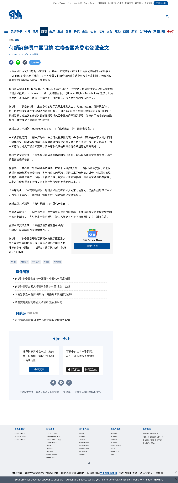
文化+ (48, 451)
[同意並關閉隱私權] (176, 472)
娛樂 (126, 31)
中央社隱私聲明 (108, 473)
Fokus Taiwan (90, 3)
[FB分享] (11, 62)
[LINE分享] (18, 62)
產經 (60, 31)
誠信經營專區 (84, 454)
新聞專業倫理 (84, 451)
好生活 (120, 3)
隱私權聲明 (83, 457)
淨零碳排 (102, 3)
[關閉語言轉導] (176, 479)
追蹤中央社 (92, 246)
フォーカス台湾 (75, 3)
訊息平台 (114, 448)
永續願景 (149, 3)
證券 (68, 31)
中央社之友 (115, 457)
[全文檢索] (167, 16)
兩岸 (52, 31)
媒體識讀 (112, 3)
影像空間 (129, 3)
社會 (93, 31)
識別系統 (82, 441)
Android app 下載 (53, 441)
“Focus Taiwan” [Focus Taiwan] (153, 479)
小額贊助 (39, 374)
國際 (44, 31)
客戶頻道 (139, 3)
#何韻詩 (36, 262)
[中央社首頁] (15, 15)
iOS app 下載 (51, 439)
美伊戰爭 (16, 31)
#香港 (46, 262)
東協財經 (159, 31)
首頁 (11, 40)
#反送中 (24, 262)
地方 (101, 31)
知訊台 (113, 454)
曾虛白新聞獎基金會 (150, 439)
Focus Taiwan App (53, 444)
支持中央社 (161, 3)
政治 (36, 31)
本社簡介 (82, 439)
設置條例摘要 (84, 448)
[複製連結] (25, 62)
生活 (85, 31)
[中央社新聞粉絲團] (89, 469)
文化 (109, 31)
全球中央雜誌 (51, 448)
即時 (27, 31)
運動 (118, 31)
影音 (134, 31)
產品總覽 (114, 439)
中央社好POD (51, 463)
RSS (112, 460)
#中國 (13, 262)
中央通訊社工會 (149, 448)
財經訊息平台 (116, 451)
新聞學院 (49, 457)
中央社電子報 (51, 460)
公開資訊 (82, 444)
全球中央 (145, 31)
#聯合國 (57, 262)
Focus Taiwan (59, 3)
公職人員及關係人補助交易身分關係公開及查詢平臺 (153, 443)
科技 (77, 31)
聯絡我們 (82, 460)
